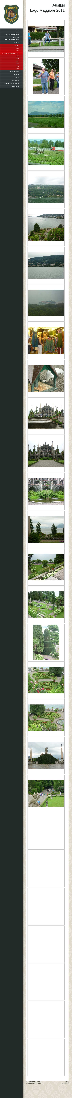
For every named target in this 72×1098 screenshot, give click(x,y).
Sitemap (39, 1081)
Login (67, 1081)
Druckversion (31, 1081)
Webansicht (65, 1083)
